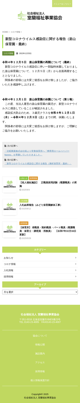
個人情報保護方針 (40, 380)
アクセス (40, 362)
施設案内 (40, 353)
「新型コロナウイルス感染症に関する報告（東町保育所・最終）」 (38, 163)
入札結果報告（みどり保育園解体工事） (40, 205)
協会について (40, 335)
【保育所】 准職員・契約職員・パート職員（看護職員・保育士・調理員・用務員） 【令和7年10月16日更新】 (47, 231)
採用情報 (40, 371)
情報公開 (40, 344)
